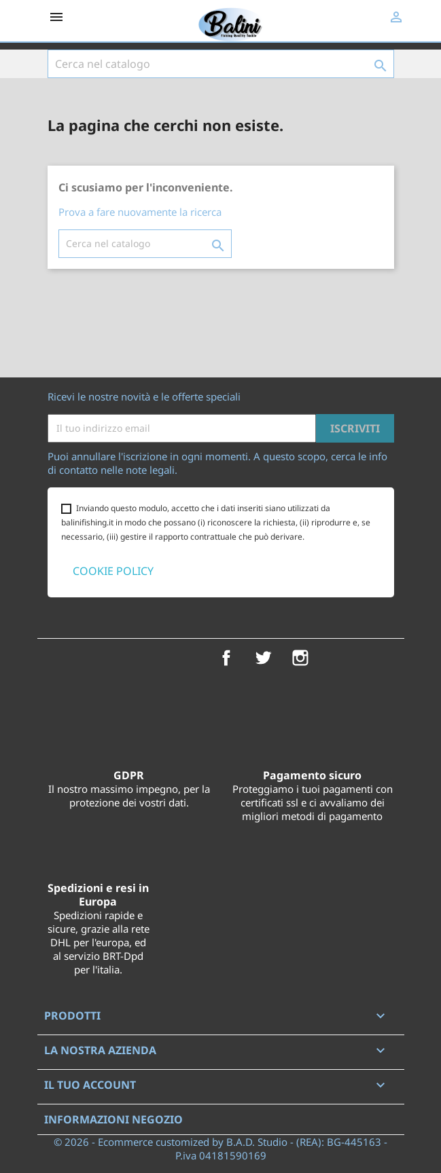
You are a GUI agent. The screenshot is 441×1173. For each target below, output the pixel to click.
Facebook (226, 658)
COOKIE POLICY (113, 570)
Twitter (263, 658)
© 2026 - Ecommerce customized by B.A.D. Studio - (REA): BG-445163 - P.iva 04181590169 (220, 1148)
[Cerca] (221, 64)
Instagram (300, 658)
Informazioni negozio (113, 1119)
